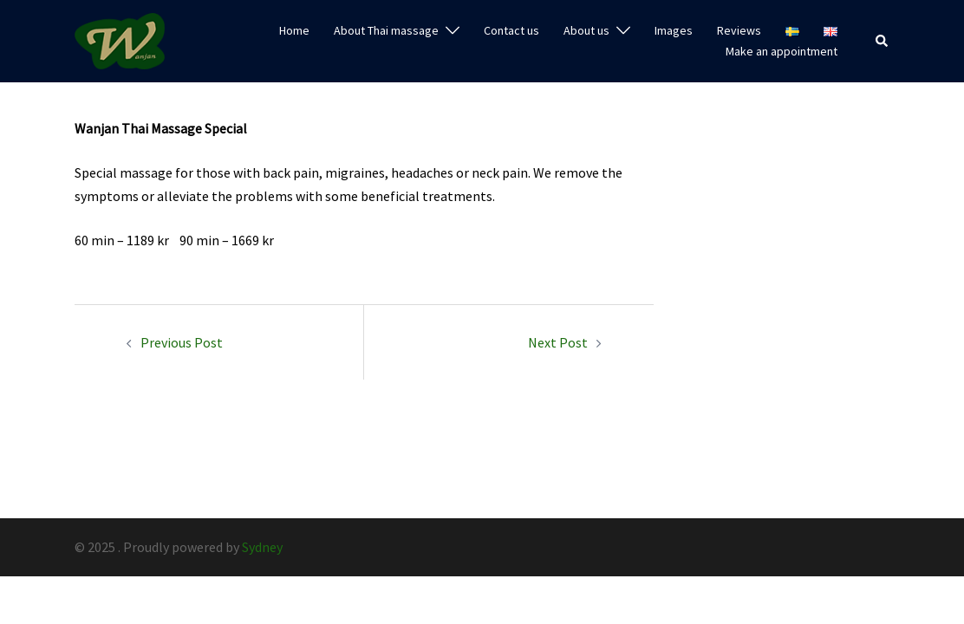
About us (586, 30)
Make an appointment (781, 51)
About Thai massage (386, 30)
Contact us (511, 30)
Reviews (739, 30)
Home (294, 30)
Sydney (262, 547)
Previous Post (181, 342)
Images (674, 30)
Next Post (558, 342)
